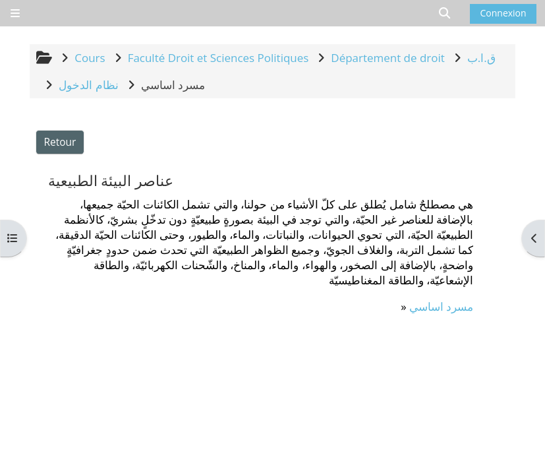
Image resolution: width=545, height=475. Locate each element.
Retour (60, 142)
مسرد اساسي (441, 306)
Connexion (503, 13)
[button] (445, 13)
